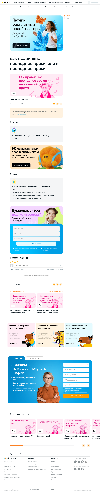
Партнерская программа (11, 480)
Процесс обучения (9, 466)
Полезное (62, 6)
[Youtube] (79, 461)
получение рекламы (81, 392)
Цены (6, 472)
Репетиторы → (78, 2)
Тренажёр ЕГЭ (68, 2)
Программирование (77, 6)
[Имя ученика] (76, 370)
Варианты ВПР (55, 466)
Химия (86, 6)
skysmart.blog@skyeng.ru (21, 114)
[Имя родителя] (36, 228)
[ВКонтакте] (75, 461)
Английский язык (13, 6)
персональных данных (72, 390)
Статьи (53, 461)
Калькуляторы (93, 6)
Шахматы (40, 6)
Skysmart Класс (32, 461)
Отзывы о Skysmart (56, 474)
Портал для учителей (57, 472)
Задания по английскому (58, 464)
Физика (56, 6)
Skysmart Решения (33, 466)
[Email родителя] (36, 238)
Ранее (22, 269)
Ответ (67, 18)
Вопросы (68, 6)
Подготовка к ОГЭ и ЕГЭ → (56, 2)
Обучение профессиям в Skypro (37, 469)
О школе (6, 464)
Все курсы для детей (10, 474)
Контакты (53, 477)
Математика (23, 6)
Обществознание (32, 6)
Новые (11, 270)
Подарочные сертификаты (12, 477)
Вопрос (68, 15)
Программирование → (40, 2)
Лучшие (17, 269)
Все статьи (4, 6)
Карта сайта (54, 480)
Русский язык (48, 6)
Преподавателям (56, 469)
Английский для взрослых (35, 464)
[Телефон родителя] (36, 233)
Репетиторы (7, 469)
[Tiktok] (82, 469)
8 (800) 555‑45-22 (9, 461)
